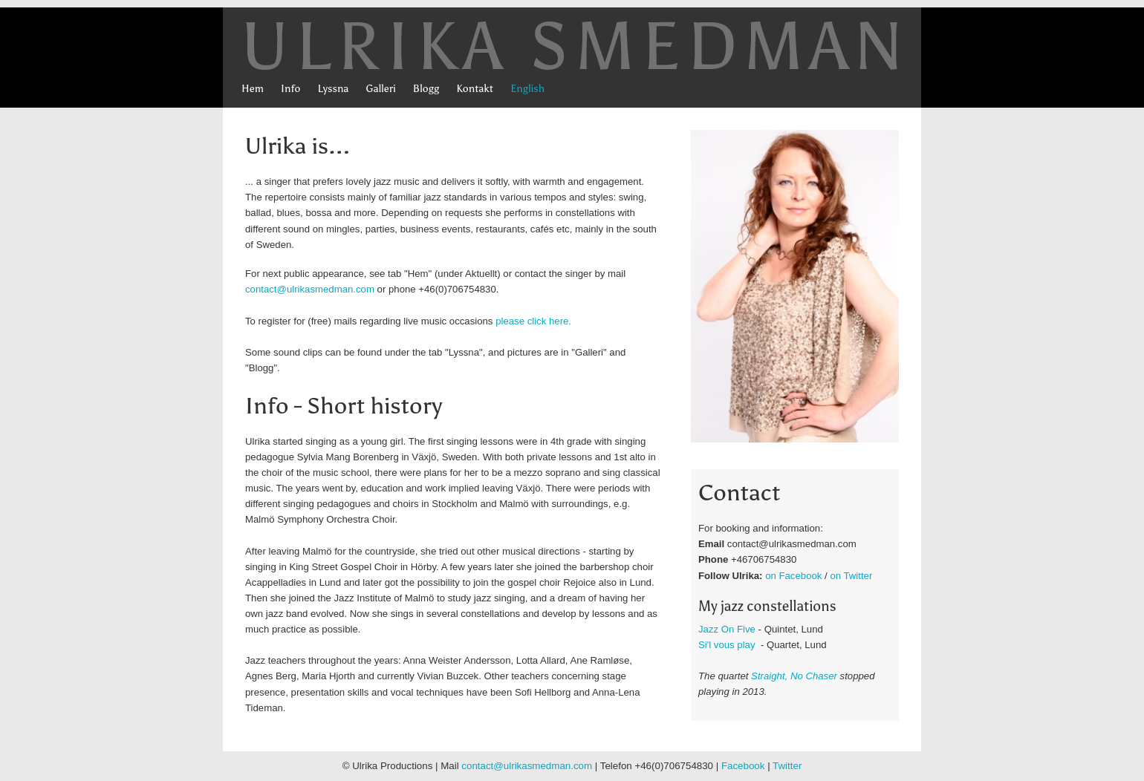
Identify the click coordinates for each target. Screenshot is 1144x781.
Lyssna (332, 88)
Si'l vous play (726, 644)
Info (290, 88)
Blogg (426, 88)
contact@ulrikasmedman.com (309, 289)
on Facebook (793, 575)
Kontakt (474, 88)
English (527, 88)
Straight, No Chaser (795, 676)
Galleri (381, 88)
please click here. (533, 321)
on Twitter (851, 575)
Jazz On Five (726, 629)
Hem (252, 88)
